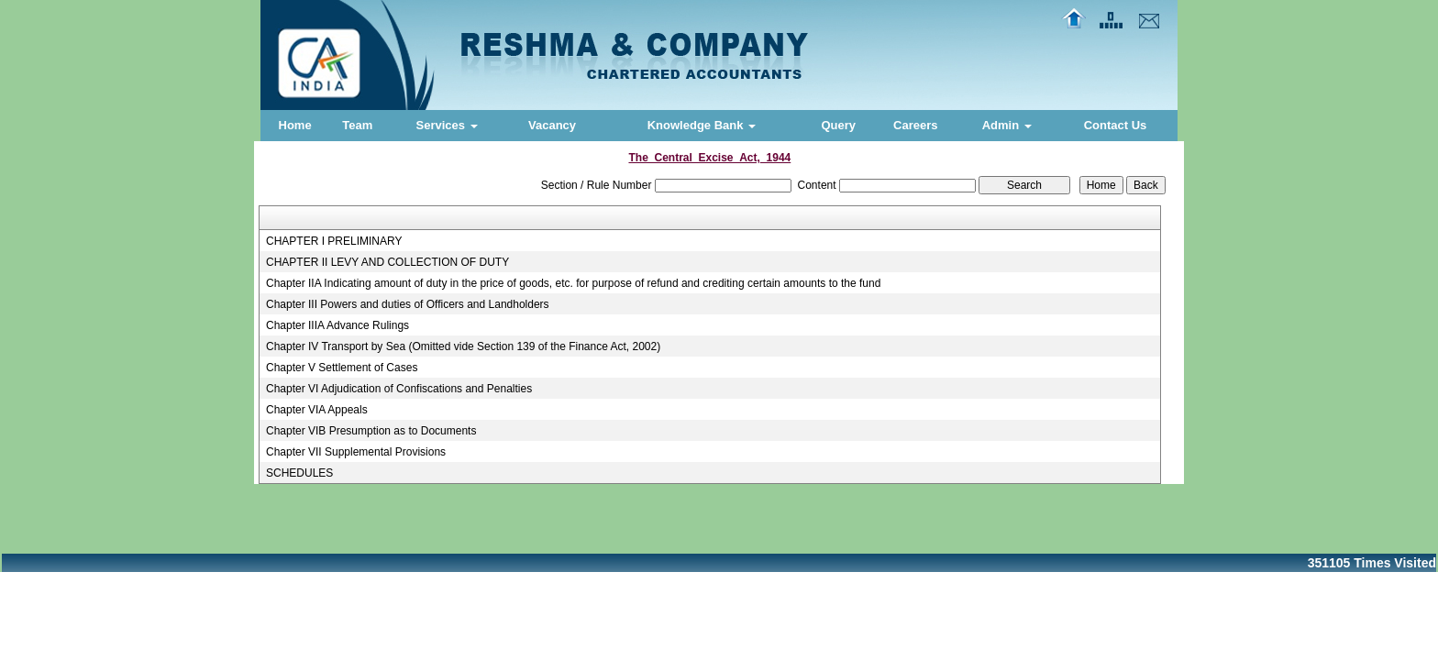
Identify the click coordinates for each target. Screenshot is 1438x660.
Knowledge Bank (701, 125)
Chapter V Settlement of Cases (341, 367)
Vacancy (552, 125)
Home (295, 125)
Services (447, 125)
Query (838, 125)
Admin (1007, 125)
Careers (915, 125)
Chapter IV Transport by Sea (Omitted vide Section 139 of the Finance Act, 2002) (463, 346)
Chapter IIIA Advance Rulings (337, 325)
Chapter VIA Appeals (317, 409)
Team (357, 125)
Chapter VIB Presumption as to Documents (371, 430)
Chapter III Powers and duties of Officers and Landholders (407, 304)
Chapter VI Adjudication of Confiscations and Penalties (399, 388)
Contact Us (1115, 125)
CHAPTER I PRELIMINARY (334, 241)
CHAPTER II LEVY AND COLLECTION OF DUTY (387, 262)
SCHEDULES (299, 473)
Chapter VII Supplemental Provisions (356, 452)
